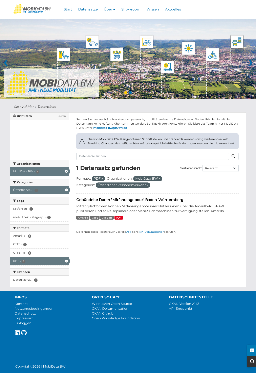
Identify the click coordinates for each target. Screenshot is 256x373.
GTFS (95, 217)
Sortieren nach (190, 168)
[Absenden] (233, 156)
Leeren (62, 116)
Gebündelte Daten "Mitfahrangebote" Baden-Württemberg (129, 200)
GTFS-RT (107, 217)
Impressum (24, 318)
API (128, 231)
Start (68, 9)
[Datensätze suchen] (152, 156)
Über (109, 9)
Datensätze (88, 9)
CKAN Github (102, 313)
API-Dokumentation (151, 231)
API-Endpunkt (180, 308)
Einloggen (23, 323)
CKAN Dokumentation (110, 308)
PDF (118, 217)
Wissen (153, 9)
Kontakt (21, 304)
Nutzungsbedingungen (34, 308)
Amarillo (83, 217)
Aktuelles (173, 9)
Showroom (131, 9)
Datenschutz (25, 313)
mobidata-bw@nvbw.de (110, 128)
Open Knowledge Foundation (116, 318)
